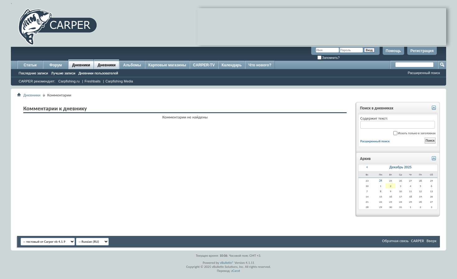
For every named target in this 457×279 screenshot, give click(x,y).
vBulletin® (227, 263)
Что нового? (259, 65)
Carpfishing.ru (69, 81)
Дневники (81, 65)
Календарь (232, 65)
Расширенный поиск (424, 73)
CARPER (417, 240)
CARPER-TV (204, 65)
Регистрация (422, 51)
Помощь (393, 51)
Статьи (30, 65)
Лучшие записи (63, 73)
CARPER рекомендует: (37, 81)
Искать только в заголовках (414, 133)
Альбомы (132, 65)
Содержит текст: (397, 122)
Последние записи (33, 73)
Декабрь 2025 (401, 167)
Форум (55, 65)
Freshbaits (92, 81)
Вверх (431, 240)
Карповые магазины (167, 65)
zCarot (235, 271)
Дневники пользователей (98, 73)
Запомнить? (328, 58)
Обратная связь (395, 240)
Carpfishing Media (119, 81)
